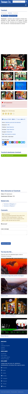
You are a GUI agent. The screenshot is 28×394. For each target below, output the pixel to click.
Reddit (3, 370)
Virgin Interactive (10, 127)
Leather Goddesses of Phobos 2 (14, 307)
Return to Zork (14, 287)
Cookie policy (20, 392)
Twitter (3, 373)
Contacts (3, 347)
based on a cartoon (12, 134)
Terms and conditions (5, 392)
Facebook (4, 367)
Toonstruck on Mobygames (9, 204)
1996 (8, 124)
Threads (3, 383)
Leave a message (5, 229)
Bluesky (3, 386)
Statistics (3, 349)
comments (4, 15)
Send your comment (6, 243)
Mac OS (23, 119)
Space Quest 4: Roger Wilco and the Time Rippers (14, 267)
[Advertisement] (14, 40)
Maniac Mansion (14, 327)
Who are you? (4, 224)
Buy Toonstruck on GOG (7, 155)
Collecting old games (5, 345)
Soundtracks (3, 353)
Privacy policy (14, 392)
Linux (18, 119)
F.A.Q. (2, 344)
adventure (10, 13)
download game (13, 15)
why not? (3, 106)
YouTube (4, 375)
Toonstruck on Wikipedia (9, 206)
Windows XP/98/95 (6, 119)
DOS (13, 119)
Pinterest (4, 381)
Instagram (4, 378)
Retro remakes (4, 355)
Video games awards (5, 357)
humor (6, 134)
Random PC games (5, 358)
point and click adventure (15, 122)
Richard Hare (9, 132)
